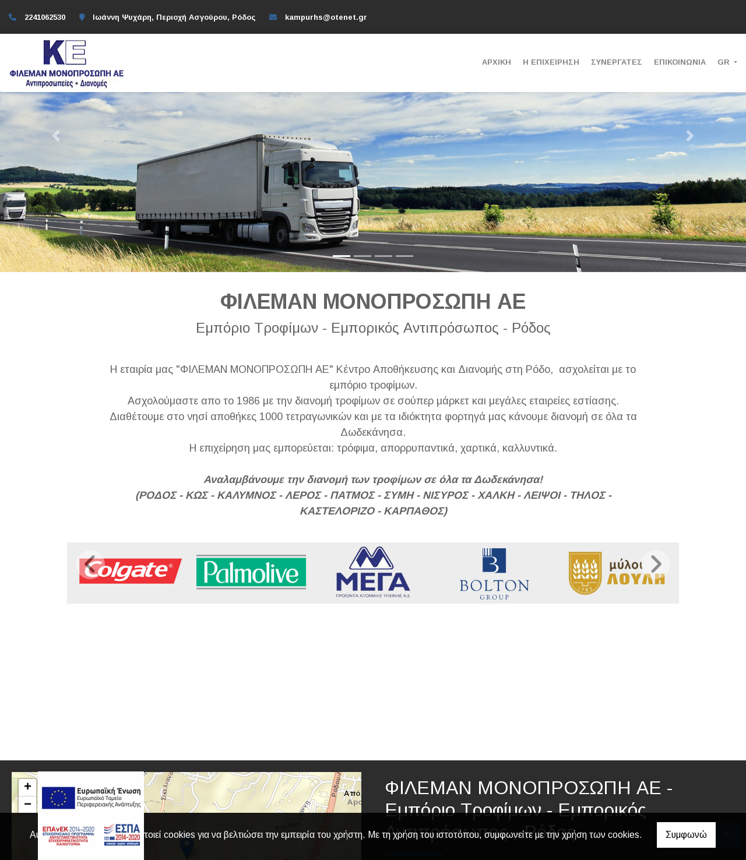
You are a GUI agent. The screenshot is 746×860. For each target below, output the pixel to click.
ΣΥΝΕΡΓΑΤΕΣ (616, 62)
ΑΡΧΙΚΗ (496, 62)
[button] (56, 136)
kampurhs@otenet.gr (326, 17)
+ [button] (27, 787)
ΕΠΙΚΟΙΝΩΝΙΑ (680, 62)
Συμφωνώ (686, 835)
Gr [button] (724, 62)
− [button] (27, 805)
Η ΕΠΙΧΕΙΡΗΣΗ (551, 62)
